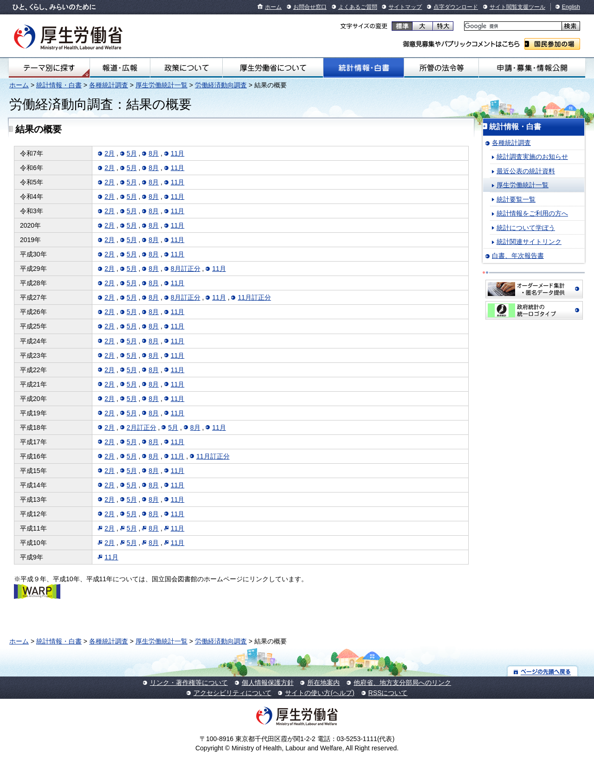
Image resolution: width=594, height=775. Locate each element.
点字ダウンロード (455, 7)
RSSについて (388, 692)
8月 (153, 153)
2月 (109, 153)
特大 (443, 26)
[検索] (512, 26)
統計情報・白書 (363, 68)
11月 (178, 153)
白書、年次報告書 (518, 255)
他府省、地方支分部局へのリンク (402, 682)
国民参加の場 (552, 44)
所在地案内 (323, 682)
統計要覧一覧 (516, 199)
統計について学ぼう (526, 227)
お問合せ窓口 (310, 7)
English (571, 7)
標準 (402, 26)
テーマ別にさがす (49, 68)
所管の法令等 (441, 68)
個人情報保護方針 (268, 682)
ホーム (273, 7)
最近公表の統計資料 (526, 171)
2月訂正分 (141, 427)
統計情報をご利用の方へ (532, 213)
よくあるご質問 (357, 7)
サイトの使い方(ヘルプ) (319, 692)
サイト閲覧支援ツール (517, 7)
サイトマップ (405, 7)
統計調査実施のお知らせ (532, 156)
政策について (186, 68)
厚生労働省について (273, 68)
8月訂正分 (185, 268)
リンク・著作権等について (189, 682)
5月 (132, 153)
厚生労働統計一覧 (161, 85)
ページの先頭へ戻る (542, 671)
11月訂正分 (254, 297)
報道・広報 (120, 68)
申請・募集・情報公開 (532, 68)
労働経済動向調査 (221, 85)
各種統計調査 (108, 85)
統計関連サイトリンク (529, 241)
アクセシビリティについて (232, 692)
